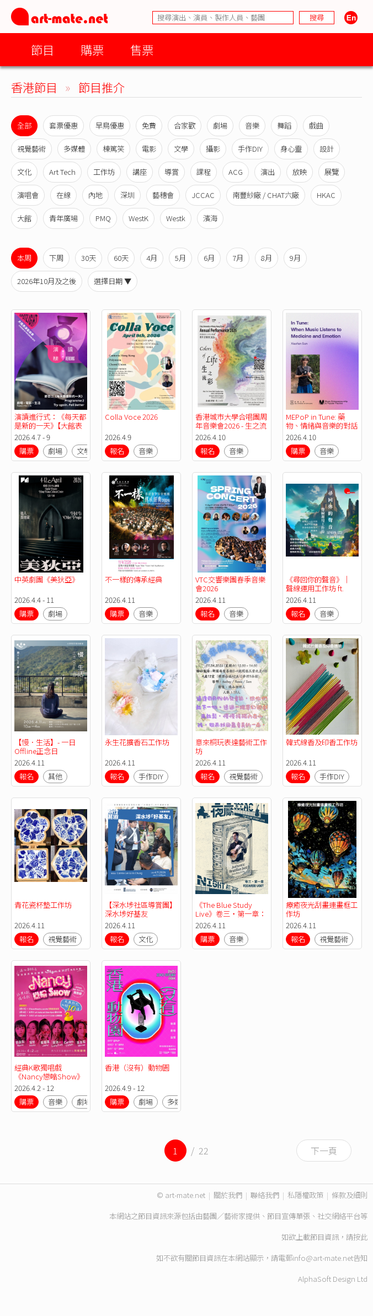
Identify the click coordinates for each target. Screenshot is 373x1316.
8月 (266, 258)
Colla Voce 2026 (131, 416)
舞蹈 (284, 125)
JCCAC (203, 195)
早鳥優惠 (109, 125)
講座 (139, 172)
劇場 (220, 125)
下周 (56, 258)
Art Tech (62, 172)
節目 (42, 49)
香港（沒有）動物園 (137, 1067)
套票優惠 (63, 125)
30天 (88, 258)
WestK (138, 218)
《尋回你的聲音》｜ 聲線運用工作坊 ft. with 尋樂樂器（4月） (320, 588)
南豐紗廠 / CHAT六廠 (265, 195)
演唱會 (28, 195)
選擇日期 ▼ (112, 281)
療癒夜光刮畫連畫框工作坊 (322, 909)
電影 (149, 148)
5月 (180, 258)
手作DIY (250, 148)
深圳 (127, 195)
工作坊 (104, 172)
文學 (181, 148)
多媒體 (74, 148)
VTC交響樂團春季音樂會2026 (230, 583)
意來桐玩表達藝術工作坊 (231, 746)
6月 (209, 258)
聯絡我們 (265, 1195)
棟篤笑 (113, 148)
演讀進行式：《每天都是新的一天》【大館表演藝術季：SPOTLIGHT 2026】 (50, 429)
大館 (24, 218)
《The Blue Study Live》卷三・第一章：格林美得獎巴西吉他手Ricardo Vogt (231, 918)
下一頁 (324, 1150)
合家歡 (184, 125)
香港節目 (34, 86)
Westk (175, 218)
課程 (203, 172)
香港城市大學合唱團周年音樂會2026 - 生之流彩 (231, 425)
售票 (141, 49)
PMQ (103, 218)
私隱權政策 (305, 1195)
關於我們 (228, 1195)
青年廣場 (63, 218)
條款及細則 (349, 1195)
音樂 (252, 125)
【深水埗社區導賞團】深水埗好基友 (141, 909)
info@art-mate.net (322, 1258)
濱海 (210, 218)
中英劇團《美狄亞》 (46, 579)
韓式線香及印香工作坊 (322, 742)
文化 (24, 172)
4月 (151, 258)
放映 (299, 172)
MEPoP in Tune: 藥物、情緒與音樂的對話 (322, 421)
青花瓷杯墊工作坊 (43, 905)
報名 (117, 451)
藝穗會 (163, 195)
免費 (149, 125)
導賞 (171, 172)
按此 (360, 1237)
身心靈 (291, 148)
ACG (235, 172)
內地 (95, 195)
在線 (63, 195)
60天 (121, 258)
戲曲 (316, 125)
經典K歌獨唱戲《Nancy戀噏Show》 (49, 1072)
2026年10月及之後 (46, 281)
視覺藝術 (31, 148)
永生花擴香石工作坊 (137, 742)
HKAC (326, 195)
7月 (237, 258)
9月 (295, 258)
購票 (92, 49)
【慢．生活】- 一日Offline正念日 (45, 746)
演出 (267, 172)
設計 (326, 148)
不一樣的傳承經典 (133, 579)
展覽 (331, 172)
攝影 (213, 148)
